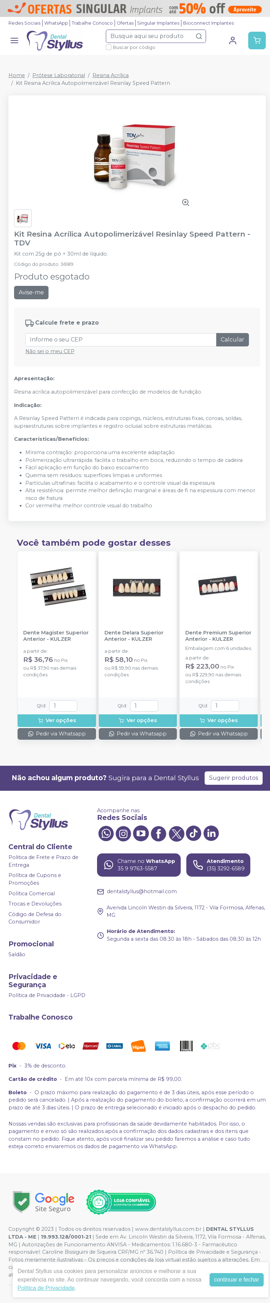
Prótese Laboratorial (58, 75)
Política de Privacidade (46, 1288)
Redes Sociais (24, 23)
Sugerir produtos (233, 778)
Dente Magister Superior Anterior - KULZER (56, 636)
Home (16, 75)
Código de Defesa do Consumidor (35, 918)
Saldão (16, 954)
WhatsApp (56, 23)
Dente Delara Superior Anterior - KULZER (133, 636)
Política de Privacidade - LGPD (46, 995)
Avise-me (31, 292)
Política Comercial (31, 893)
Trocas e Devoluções (35, 904)
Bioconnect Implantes (208, 23)
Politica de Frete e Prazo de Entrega (43, 861)
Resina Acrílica (110, 75)
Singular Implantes (158, 23)
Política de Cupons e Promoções (34, 879)
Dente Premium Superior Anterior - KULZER (218, 636)
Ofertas (125, 23)
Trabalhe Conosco (92, 23)
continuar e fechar (236, 1280)
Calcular (232, 339)
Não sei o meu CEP (50, 351)
